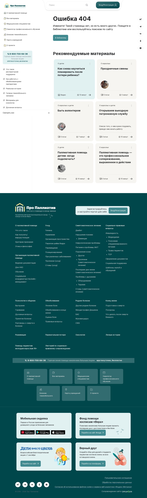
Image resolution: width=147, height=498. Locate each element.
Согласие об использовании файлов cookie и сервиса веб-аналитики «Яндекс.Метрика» (93, 487)
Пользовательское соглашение (118, 478)
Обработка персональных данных (117, 482)
